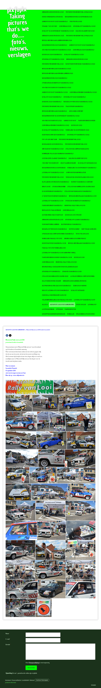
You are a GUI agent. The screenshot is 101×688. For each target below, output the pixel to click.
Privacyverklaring (34, 663)
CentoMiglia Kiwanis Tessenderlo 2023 (83, 92)
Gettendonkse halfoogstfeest (52, 215)
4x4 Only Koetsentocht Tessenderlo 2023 (56, 88)
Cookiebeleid (25, 680)
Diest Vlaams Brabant (68, 163)
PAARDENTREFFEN (70, 309)
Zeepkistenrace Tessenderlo (71, 224)
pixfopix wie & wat (76, 22)
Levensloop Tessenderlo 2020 (53, 172)
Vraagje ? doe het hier (49, 26)
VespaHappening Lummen (50, 224)
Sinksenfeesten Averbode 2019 (52, 220)
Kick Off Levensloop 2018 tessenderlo (55, 290)
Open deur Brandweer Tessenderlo (77, 201)
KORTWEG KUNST (74, 229)
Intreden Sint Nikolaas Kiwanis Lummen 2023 (57, 73)
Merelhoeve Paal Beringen (51, 210)
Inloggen (93, 685)
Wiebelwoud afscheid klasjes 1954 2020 (80, 177)
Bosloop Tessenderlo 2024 (74, 55)
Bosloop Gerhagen (77, 290)
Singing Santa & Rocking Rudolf (75, 238)
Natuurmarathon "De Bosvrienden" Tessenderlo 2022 (60, 116)
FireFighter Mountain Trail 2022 (70, 139)
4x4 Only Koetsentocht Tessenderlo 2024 (56, 50)
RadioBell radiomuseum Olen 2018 (54, 295)
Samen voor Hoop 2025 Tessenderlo (55, 22)
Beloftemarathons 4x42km (51, 281)
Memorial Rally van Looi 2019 (75, 205)
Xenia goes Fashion (79, 286)
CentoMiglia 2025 (65, 26)
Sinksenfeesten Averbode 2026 (53, 12)
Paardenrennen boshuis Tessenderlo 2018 (57, 257)
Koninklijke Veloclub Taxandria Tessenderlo (57, 154)
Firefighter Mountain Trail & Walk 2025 (79, 36)
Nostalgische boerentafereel (52, 144)
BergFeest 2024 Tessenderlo (52, 55)
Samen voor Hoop (70, 121)
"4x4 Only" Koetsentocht (50, 163)
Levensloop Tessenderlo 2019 (52, 201)
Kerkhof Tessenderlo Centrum (81, 182)
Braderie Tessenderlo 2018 (71, 272)
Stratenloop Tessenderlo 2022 (78, 135)
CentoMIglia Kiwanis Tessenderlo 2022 (55, 125)
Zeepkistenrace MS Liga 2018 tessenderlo (56, 286)
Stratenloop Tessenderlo (51, 272)
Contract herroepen (42, 680)
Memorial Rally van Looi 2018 (66, 262)
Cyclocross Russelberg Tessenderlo (77, 191)
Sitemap (32, 680)
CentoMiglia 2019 (68, 210)
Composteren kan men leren (76, 172)
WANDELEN (70, 314)
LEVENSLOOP (92, 305)
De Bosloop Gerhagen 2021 (87, 163)
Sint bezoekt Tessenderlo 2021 (53, 149)
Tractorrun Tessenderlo (74, 106)
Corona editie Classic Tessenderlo (54, 158)
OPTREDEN (59, 309)
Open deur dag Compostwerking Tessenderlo (58, 234)
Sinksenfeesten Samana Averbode (75, 281)
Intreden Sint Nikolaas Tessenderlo (54, 111)
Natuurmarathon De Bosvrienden (53, 168)
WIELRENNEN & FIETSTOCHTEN (85, 314)
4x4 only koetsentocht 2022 (52, 121)
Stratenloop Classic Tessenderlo (77, 220)
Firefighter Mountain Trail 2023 (53, 106)
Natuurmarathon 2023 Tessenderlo (54, 78)
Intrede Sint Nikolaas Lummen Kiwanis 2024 (57, 40)
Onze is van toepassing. (38, 663)
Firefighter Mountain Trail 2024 (53, 64)
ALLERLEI (45, 305)
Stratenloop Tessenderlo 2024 (53, 59)
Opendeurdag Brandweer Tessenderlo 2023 (57, 83)
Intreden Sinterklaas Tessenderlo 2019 (82, 196)
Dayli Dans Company (76, 111)
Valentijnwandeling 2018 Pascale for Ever (57, 300)
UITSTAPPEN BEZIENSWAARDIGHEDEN (53, 314)
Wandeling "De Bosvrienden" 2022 (77, 130)
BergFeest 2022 (76, 125)
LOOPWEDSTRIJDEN (48, 309)
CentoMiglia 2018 (48, 262)
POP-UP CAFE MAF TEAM (49, 139)
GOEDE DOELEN (81, 305)
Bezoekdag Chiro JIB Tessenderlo (53, 135)
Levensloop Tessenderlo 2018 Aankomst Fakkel (59, 253)
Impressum (8, 680)
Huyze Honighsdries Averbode (52, 17)
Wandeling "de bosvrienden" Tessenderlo (81, 168)
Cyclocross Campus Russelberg (77, 149)
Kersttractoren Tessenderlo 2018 (54, 243)
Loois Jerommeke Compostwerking (82, 276)
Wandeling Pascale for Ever (52, 238)
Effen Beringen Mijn (58, 187)
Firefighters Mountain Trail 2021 (76, 144)
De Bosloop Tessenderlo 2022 (53, 130)
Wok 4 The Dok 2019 (82, 234)
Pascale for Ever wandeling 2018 (54, 248)
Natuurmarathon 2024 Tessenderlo (54, 45)
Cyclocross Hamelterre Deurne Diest (55, 276)
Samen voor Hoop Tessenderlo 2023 (55, 92)
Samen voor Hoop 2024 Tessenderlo (82, 45)
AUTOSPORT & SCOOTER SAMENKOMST (62, 305)
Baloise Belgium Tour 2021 (78, 158)
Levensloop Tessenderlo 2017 (84, 300)
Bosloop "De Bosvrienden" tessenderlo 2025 (58, 31)
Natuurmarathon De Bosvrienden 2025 (78, 17)
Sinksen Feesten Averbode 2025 (53, 36)
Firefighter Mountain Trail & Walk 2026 (79, 12)
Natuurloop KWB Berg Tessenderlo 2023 (78, 102)
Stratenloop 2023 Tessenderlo (75, 97)
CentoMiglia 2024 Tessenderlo (83, 50)
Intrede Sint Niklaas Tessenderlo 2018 (81, 243)
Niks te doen (46, 187)
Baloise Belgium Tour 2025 (85, 31)
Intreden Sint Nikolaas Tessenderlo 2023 (56, 69)
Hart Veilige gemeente (88, 229)
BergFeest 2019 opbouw (73, 215)
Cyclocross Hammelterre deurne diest (81, 187)
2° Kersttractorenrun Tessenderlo (54, 196)
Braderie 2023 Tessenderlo (52, 102)
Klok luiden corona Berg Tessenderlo (55, 182)
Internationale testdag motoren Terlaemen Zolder (60, 267)
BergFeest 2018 (79, 257)
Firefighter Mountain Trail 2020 (53, 177)
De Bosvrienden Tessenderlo (52, 191)
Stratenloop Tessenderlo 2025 (84, 26)
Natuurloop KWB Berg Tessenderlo (54, 229)
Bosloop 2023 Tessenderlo (52, 97)
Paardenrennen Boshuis (86, 121)
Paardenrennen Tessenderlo (52, 205)
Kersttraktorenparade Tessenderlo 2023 (80, 64)
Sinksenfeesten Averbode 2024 (77, 59)
